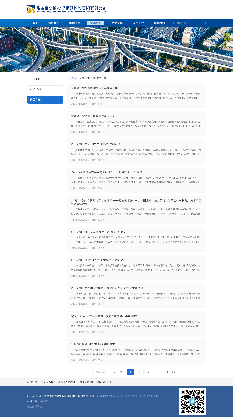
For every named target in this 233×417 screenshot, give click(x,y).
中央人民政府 (48, 382)
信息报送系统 (34, 406)
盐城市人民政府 (86, 382)
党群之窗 (95, 23)
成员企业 (138, 23)
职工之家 (35, 99)
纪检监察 (35, 89)
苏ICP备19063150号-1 (112, 396)
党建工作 (35, 78)
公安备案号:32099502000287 (142, 396)
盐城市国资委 (104, 382)
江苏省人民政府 (67, 382)
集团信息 (74, 23)
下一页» (170, 372)
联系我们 (159, 23)
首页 (35, 23)
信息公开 (53, 23)
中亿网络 (44, 401)
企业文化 (117, 23)
